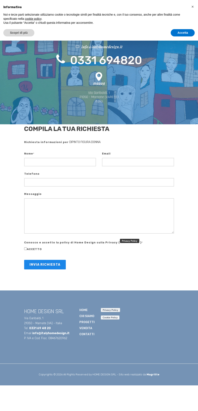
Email (106, 153)
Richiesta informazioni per (46, 142)
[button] (192, 6)
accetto (33, 249)
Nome (29, 153)
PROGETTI (87, 322)
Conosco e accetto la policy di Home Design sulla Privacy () (83, 241)
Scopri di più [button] (19, 32)
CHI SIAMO (86, 316)
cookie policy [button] (33, 18)
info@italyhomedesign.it (51, 333)
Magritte (153, 374)
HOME (83, 310)
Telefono (32, 173)
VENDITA (85, 328)
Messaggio (33, 194)
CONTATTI (86, 334)
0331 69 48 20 (40, 328)
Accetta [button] (182, 32)
